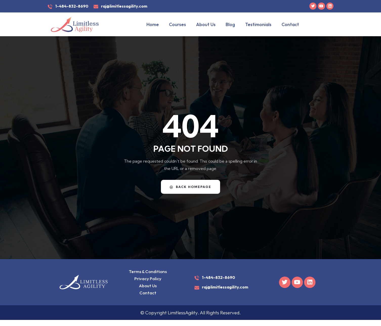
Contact (290, 24)
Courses (177, 24)
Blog (230, 24)
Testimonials (258, 24)
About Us (206, 24)
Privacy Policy (146, 280)
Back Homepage (190, 186)
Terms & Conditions (146, 272)
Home (152, 24)
